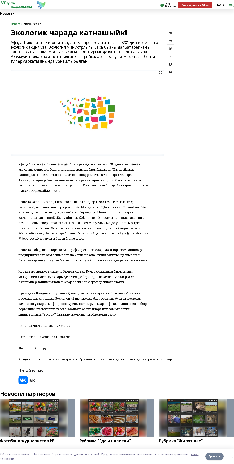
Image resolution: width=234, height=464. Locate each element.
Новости (7, 14)
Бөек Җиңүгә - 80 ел (195, 5)
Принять (214, 456)
